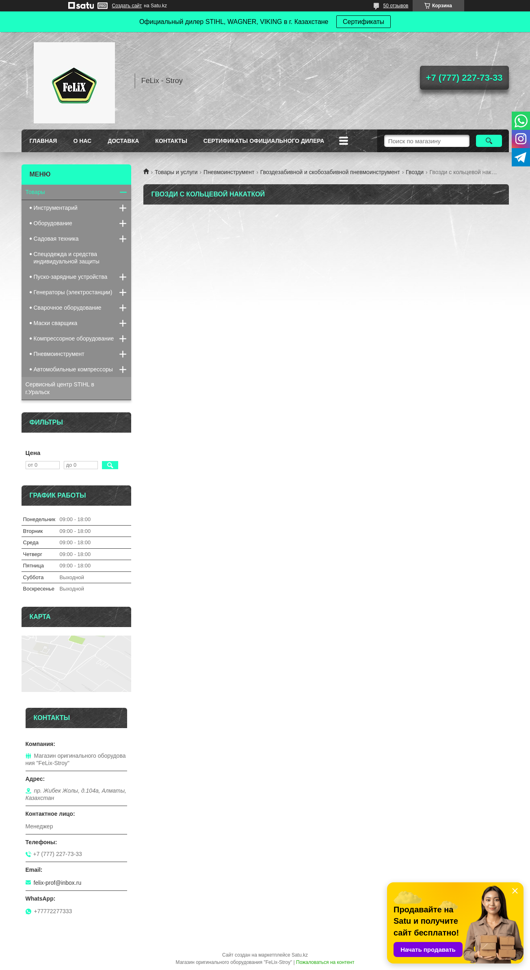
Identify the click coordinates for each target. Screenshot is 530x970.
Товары (35, 192)
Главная (43, 141)
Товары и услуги (176, 172)
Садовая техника (56, 238)
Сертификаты (363, 21)
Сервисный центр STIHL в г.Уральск (60, 388)
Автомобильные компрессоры (73, 369)
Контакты (171, 141)
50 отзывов (395, 6)
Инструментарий (56, 208)
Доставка (123, 141)
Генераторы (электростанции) (73, 292)
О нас (82, 141)
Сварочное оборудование (68, 307)
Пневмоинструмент (228, 172)
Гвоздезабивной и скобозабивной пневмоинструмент (330, 172)
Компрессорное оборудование (74, 338)
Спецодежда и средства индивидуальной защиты (67, 258)
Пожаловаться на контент (325, 962)
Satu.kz (300, 955)
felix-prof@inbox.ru (58, 882)
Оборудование (53, 223)
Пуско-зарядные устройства (71, 277)
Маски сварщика (56, 323)
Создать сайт (127, 6)
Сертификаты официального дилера (263, 141)
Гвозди (415, 172)
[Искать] (489, 141)
